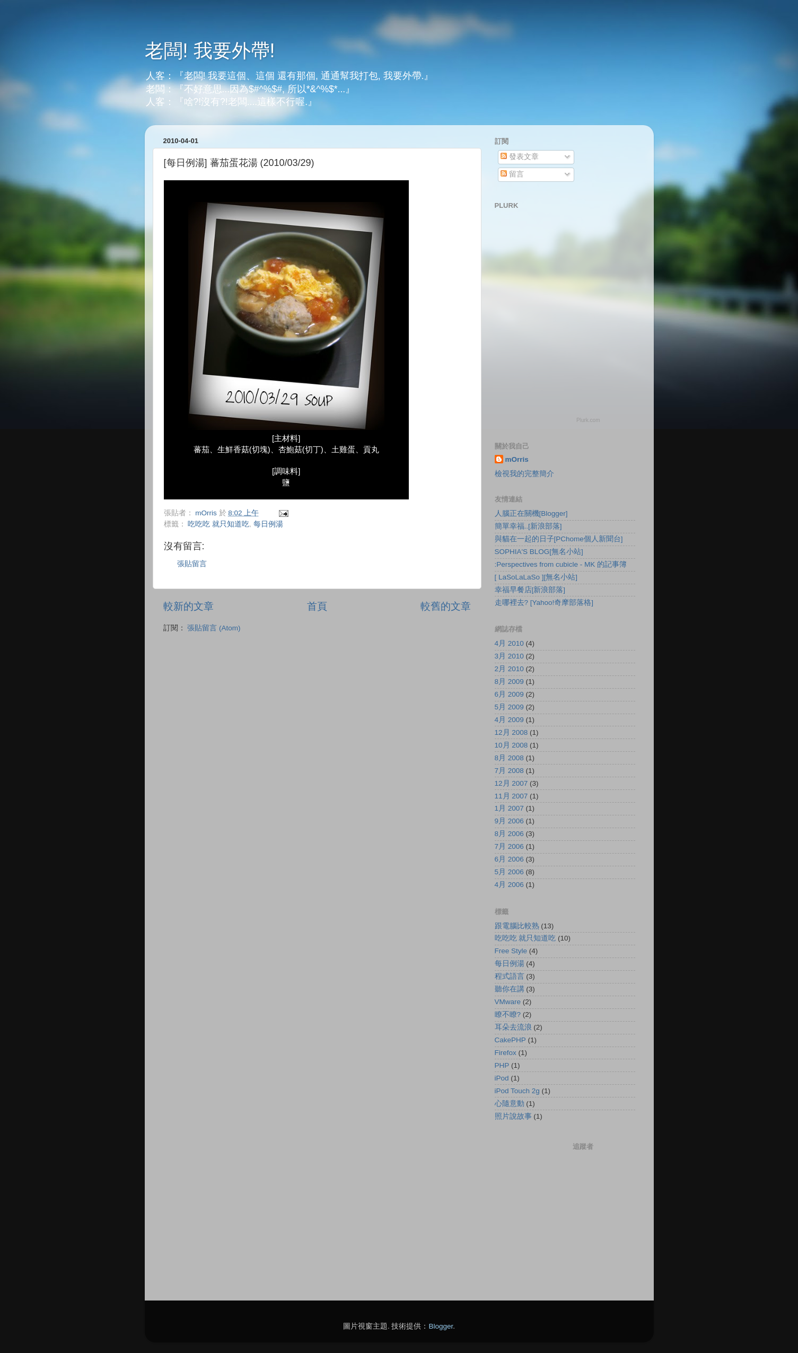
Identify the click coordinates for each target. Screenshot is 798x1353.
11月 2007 (511, 796)
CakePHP (510, 1040)
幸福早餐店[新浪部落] (530, 590)
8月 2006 (509, 834)
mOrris (517, 459)
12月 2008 (511, 732)
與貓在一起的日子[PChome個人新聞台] (559, 539)
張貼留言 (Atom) (213, 628)
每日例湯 (268, 524)
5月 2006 (509, 872)
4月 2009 (509, 720)
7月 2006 (509, 846)
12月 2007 (511, 783)
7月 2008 (509, 771)
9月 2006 (509, 821)
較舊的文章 (445, 606)
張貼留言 (192, 564)
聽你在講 (509, 989)
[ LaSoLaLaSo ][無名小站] (536, 577)
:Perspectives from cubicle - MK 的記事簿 (561, 564)
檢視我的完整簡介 (524, 474)
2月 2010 (509, 669)
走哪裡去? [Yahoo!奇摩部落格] (544, 603)
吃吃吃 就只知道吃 (218, 524)
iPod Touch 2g (517, 1091)
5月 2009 (509, 707)
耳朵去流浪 (513, 1027)
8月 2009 (509, 682)
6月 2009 (509, 694)
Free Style (511, 951)
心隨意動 (509, 1104)
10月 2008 (511, 745)
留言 (512, 174)
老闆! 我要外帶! (210, 51)
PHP (502, 1065)
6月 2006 (509, 859)
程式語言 (509, 976)
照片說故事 (513, 1116)
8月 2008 (509, 758)
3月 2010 (509, 656)
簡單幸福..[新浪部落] (528, 526)
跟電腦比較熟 (517, 926)
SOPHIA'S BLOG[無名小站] (539, 552)
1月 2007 (509, 808)
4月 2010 (509, 643)
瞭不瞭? (508, 1014)
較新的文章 (188, 606)
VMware (508, 1002)
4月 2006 (509, 885)
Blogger (440, 1326)
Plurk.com (588, 420)
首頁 (317, 606)
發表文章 (520, 157)
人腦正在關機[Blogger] (531, 513)
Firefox (505, 1053)
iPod (502, 1078)
